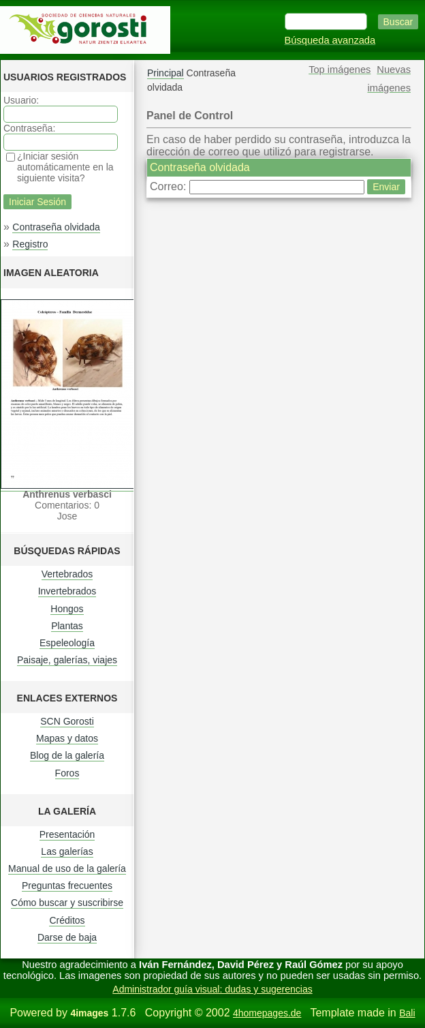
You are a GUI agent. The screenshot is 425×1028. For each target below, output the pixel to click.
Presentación (67, 834)
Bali (407, 1013)
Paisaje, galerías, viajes (67, 659)
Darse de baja (67, 937)
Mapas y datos (67, 738)
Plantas (67, 625)
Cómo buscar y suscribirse (67, 902)
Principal (165, 72)
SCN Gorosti (67, 721)
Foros (67, 773)
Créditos (66, 920)
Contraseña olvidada (55, 227)
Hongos (66, 608)
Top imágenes (340, 69)
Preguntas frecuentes (67, 885)
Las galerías (67, 851)
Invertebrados (67, 591)
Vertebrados (67, 574)
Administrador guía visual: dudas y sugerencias (212, 989)
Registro (30, 244)
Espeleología (67, 642)
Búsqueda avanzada (330, 40)
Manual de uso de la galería (67, 868)
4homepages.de (267, 1013)
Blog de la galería (67, 755)
